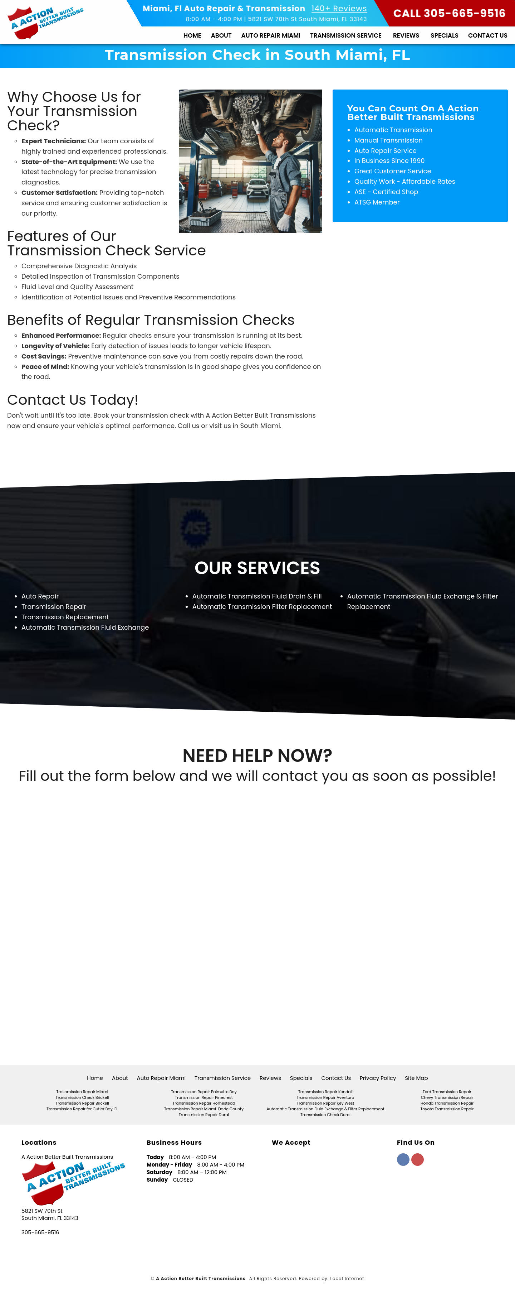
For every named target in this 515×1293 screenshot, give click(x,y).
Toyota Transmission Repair (447, 1109)
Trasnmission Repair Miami (82, 1092)
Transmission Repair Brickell (82, 1103)
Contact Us (487, 35)
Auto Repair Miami (271, 35)
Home (192, 35)
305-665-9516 (40, 1232)
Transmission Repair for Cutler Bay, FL (82, 1109)
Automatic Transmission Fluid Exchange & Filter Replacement (325, 1109)
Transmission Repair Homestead (203, 1103)
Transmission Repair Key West (325, 1103)
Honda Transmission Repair (447, 1103)
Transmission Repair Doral (204, 1114)
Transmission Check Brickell (82, 1097)
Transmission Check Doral (325, 1114)
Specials (444, 35)
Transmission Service (346, 35)
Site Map (416, 1078)
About (221, 35)
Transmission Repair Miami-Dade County (204, 1109)
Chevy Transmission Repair (447, 1097)
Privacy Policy (378, 1078)
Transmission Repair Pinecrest (203, 1097)
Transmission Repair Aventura (325, 1097)
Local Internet (347, 1278)
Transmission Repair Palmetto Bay (204, 1092)
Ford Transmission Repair (447, 1092)
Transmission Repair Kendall (325, 1092)
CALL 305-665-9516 (449, 13)
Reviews (406, 35)
